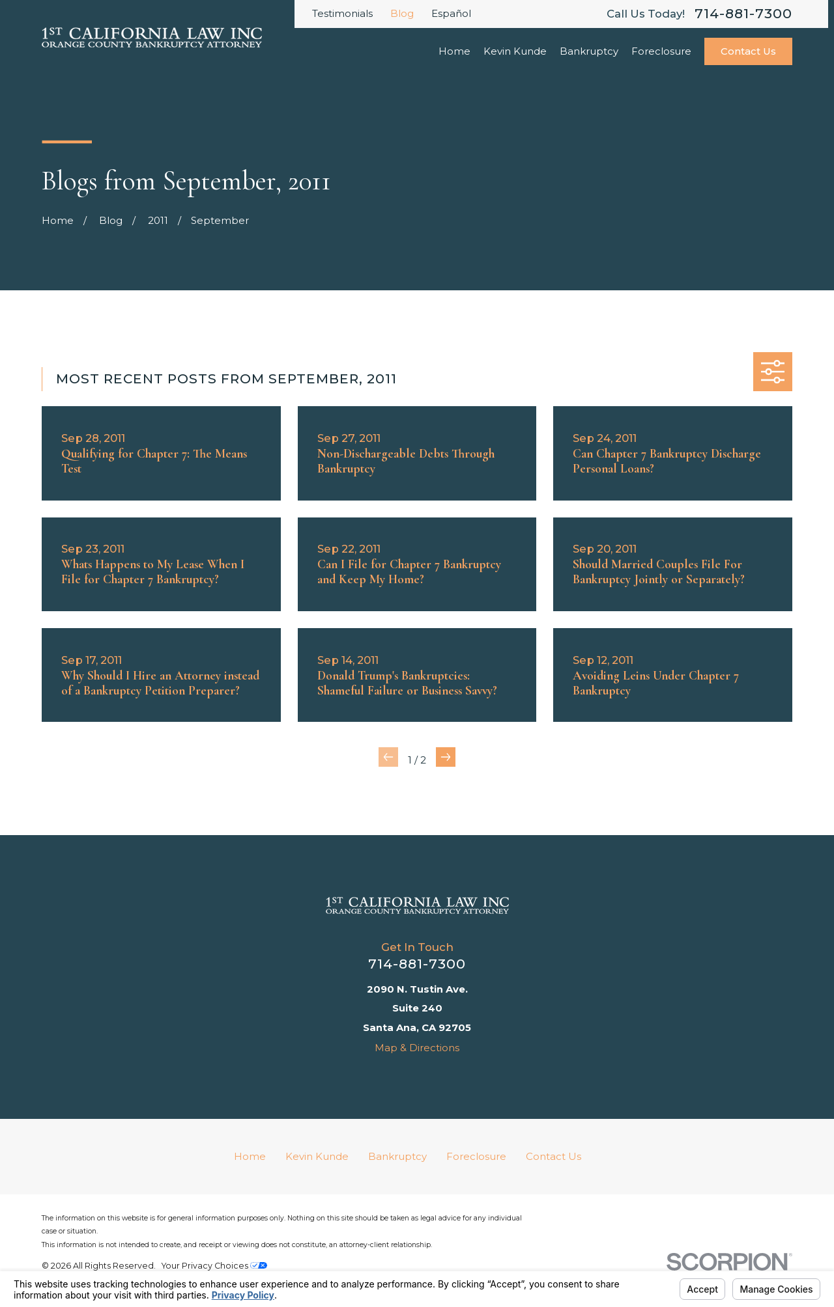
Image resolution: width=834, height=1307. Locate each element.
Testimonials (342, 13)
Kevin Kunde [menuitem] (515, 51)
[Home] (417, 905)
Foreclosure (476, 1156)
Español (451, 13)
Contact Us (748, 51)
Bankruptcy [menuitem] (589, 51)
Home (250, 1156)
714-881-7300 (743, 14)
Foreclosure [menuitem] (661, 51)
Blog (402, 13)
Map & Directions (417, 1047)
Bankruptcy (397, 1156)
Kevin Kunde (317, 1156)
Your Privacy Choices (214, 1266)
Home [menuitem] (454, 51)
